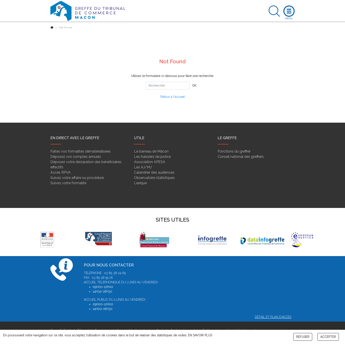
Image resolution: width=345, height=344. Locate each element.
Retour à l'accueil (172, 96)
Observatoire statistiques (154, 178)
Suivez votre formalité (68, 183)
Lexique (140, 183)
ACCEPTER (328, 337)
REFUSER (302, 337)
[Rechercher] (167, 85)
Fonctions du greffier (234, 151)
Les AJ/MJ (143, 167)
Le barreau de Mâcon (151, 151)
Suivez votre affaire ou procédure (77, 178)
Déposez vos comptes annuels (75, 157)
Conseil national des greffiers (241, 157)
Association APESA (149, 162)
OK (194, 85)
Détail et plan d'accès (273, 317)
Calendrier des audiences (154, 172)
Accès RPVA (60, 172)
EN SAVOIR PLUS (200, 335)
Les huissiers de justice (152, 157)
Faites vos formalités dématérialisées (80, 151)
